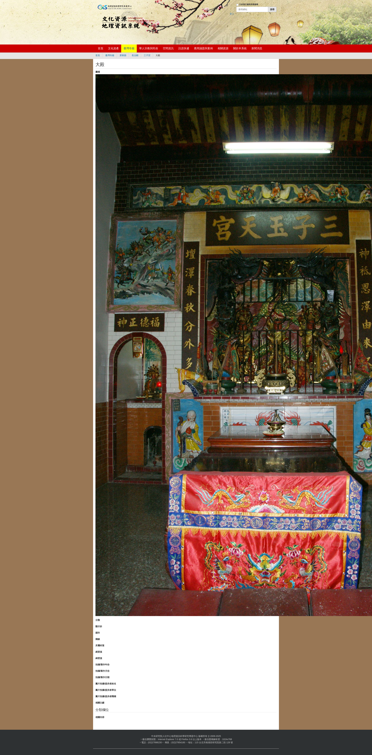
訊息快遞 (183, 48)
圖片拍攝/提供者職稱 (105, 696)
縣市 (97, 632)
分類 (97, 620)
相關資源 (223, 48)
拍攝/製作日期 (102, 677)
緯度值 (98, 658)
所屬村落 (99, 645)
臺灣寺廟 (129, 48)
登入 (232, 14)
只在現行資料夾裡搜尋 (248, 4)
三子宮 (147, 55)
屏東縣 (123, 55)
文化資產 (113, 48)
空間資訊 (168, 48)
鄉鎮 (97, 639)
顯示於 (98, 626)
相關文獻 (99, 702)
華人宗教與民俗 (148, 48)
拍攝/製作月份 (102, 671)
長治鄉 (135, 55)
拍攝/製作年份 (102, 664)
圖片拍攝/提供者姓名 (105, 683)
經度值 (98, 652)
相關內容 (99, 717)
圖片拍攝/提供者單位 (105, 690)
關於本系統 (240, 48)
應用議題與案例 (203, 48)
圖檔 (97, 72)
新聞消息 (256, 48)
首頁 (100, 48)
